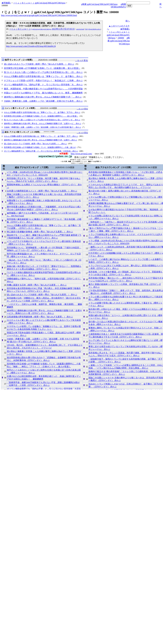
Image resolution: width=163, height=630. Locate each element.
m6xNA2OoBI (80, 29)
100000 (121, 38)
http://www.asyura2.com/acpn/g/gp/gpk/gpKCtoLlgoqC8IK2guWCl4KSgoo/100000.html (39, 15)
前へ (127, 21)
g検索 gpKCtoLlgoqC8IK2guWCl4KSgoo (99, 4)
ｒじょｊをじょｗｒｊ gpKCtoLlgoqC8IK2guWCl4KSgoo (39, 3)
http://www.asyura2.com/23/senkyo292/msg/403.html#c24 (31, 46)
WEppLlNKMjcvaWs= (94, 29)
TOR (86, 29)
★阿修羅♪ (6, 3)
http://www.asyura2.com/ (81, 153)
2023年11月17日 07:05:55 (63, 29)
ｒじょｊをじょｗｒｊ (30, 29)
